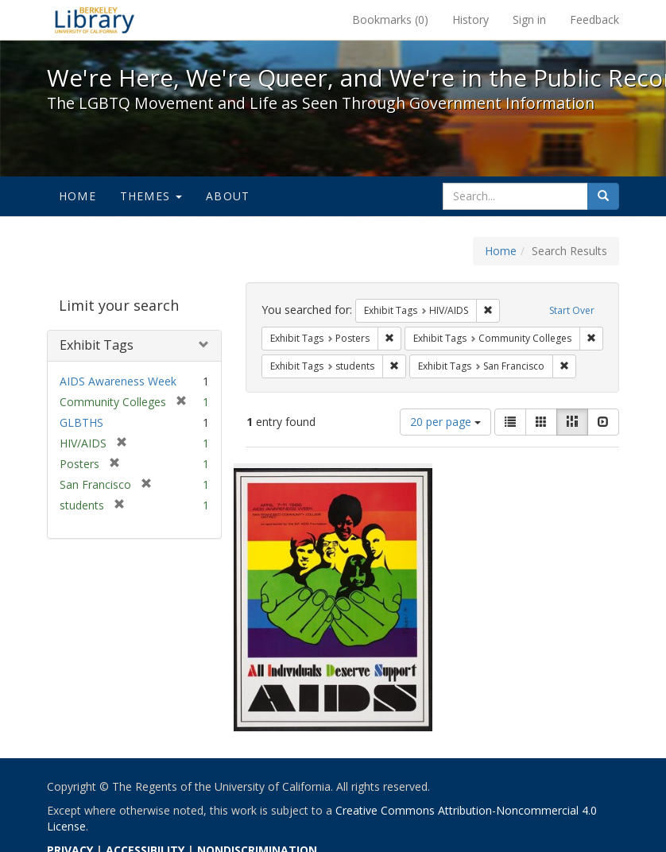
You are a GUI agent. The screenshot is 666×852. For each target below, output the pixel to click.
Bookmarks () (390, 19)
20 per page (445, 421)
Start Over (571, 310)
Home (77, 195)
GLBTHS (81, 422)
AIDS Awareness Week (118, 381)
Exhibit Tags (97, 345)
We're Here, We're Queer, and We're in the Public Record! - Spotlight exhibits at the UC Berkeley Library (94, 20)
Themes (151, 195)
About (228, 195)
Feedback (594, 19)
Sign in (529, 19)
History (470, 19)
